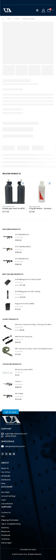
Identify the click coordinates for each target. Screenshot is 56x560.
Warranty (5, 527)
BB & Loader (32, 206)
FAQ (2, 516)
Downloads (5, 535)
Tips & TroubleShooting (10, 524)
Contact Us (6, 512)
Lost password (7, 503)
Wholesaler (5, 476)
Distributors (6, 479)
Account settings (8, 496)
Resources (5, 531)
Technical (5, 539)
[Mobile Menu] (37, 10)
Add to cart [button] (23, 183)
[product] (14, 191)
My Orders (5, 492)
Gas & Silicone (6, 206)
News (3, 483)
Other (12, 206)
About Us (5, 468)
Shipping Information (9, 520)
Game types (6, 543)
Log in (3, 500)
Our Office (5, 472)
